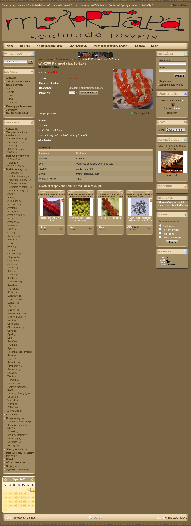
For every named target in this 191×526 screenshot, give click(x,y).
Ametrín (12, 208)
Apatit (11, 194)
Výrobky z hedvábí (17, 469)
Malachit (13, 309)
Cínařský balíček (17, 138)
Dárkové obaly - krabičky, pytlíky (20, 454)
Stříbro (10, 92)
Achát (12, 197)
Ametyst (13, 211)
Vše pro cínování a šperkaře (16, 133)
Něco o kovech (14, 85)
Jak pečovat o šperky (18, 81)
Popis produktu (48, 113)
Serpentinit (14, 369)
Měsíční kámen (16, 316)
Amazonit (14, 204)
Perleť (12, 341)
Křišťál (12, 292)
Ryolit (11, 359)
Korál (12, 278)
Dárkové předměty (17, 155)
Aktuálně (11, 78)
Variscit (12, 400)
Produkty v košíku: (172, 100)
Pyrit (11, 348)
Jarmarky (11, 110)
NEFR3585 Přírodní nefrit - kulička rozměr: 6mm (80, 195)
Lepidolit (13, 302)
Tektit (11, 376)
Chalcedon (14, 253)
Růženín (13, 362)
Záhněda (13, 407)
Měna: (162, 130)
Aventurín (14, 225)
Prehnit (12, 345)
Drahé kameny (16, 169)
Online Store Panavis (176, 517)
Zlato (10, 95)
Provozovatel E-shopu (24, 517)
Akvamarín (14, 201)
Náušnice (14, 442)
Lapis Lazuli (15, 299)
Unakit (12, 396)
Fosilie (12, 243)
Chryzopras (14, 260)
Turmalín (13, 380)
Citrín (11, 229)
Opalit (11, 334)
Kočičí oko (14, 281)
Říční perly (14, 366)
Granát (12, 246)
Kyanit (12, 285)
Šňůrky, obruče (16, 449)
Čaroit (11, 232)
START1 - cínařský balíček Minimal (172, 147)
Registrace (165, 81)
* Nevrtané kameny (19, 180)
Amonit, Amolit (16, 215)
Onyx (12, 330)
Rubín (11, 355)
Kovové (12, 431)
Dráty (12, 145)
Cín (9, 88)
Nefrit (11, 320)
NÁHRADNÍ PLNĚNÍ (17, 113)
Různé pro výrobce (18, 462)
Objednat (172, 113)
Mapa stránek (180, 5)
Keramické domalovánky (15, 164)
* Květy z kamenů (18, 176)
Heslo (162, 67)
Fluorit (12, 239)
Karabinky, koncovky (19, 421)
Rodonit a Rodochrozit (20, 352)
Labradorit (14, 295)
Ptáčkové (13, 159)
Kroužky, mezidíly (17, 435)
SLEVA (12, 129)
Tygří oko (13, 383)
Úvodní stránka (45, 59)
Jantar (12, 264)
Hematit (12, 250)
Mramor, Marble (16, 313)
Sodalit (12, 373)
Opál (11, 337)
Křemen (13, 288)
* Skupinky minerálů (19, 187)
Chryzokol (13, 257)
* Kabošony (15, 173)
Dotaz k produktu (141, 113)
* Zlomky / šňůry (17, 190)
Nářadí (11, 459)
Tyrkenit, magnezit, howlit (17, 388)
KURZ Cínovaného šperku (17, 150)
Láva (11, 306)
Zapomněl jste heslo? (171, 84)
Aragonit (13, 222)
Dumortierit (14, 236)
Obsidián (13, 323)
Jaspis (12, 267)
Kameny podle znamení (19, 106)
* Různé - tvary (16, 183)
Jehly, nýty (14, 438)
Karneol (13, 274)
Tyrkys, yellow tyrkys (19, 393)
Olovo (10, 99)
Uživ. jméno (164, 60)
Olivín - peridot (16, 327)
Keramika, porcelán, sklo (17, 426)
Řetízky (13, 445)
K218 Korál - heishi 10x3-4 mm (51, 195)
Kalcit (11, 271)
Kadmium (12, 102)
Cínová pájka (15, 142)
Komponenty (15, 418)
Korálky (12, 414)
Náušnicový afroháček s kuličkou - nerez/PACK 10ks (139, 196)
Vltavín (12, 403)
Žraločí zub (14, 410)
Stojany (11, 466)
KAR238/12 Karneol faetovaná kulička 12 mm (110, 195)
